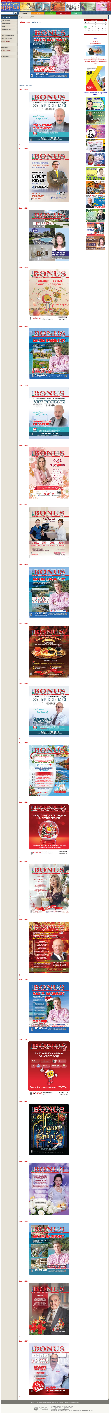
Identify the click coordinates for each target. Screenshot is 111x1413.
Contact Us (10, 1)
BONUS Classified (58, 1402)
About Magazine (6, 29)
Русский (107, 1)
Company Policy (75, 1402)
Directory (5, 47)
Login (52, 1)
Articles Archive (6, 23)
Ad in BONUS (6, 41)
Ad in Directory (6, 50)
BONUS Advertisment (8, 35)
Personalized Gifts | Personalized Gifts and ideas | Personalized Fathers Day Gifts (95, 61)
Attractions (5, 56)
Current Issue (6, 20)
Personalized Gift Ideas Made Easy (60, 1409)
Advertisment (67, 1402)
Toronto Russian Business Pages (46, 1402)
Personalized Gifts (95, 43)
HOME (4, 1)
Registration (58, 1)
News (3, 26)
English (102, 1)
